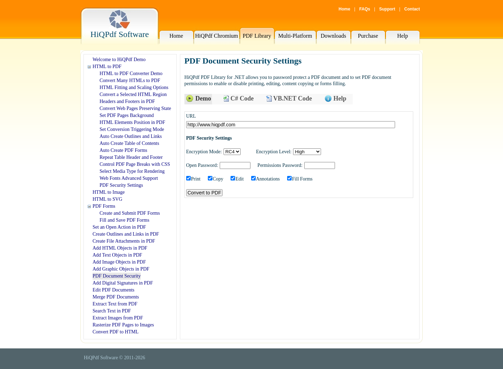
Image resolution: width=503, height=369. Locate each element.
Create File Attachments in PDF (124, 241)
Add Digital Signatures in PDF (123, 283)
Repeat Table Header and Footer (131, 157)
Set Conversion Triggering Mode (132, 129)
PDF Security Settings (121, 185)
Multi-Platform (295, 36)
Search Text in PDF (112, 310)
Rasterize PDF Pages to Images (123, 324)
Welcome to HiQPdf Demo (119, 59)
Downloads (333, 36)
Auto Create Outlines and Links (131, 136)
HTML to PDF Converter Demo (131, 73)
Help (402, 36)
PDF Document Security (117, 276)
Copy (218, 179)
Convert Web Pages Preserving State (135, 108)
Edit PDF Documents (113, 290)
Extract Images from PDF (118, 317)
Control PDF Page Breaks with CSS (135, 164)
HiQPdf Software (119, 34)
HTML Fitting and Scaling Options (134, 87)
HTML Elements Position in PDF (132, 122)
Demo (198, 98)
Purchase (368, 36)
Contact (412, 9)
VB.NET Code (289, 98)
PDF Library (257, 36)
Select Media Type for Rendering (132, 171)
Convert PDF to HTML (116, 331)
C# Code (239, 98)
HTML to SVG (107, 199)
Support (387, 9)
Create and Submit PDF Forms (130, 213)
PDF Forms (104, 206)
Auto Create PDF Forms (123, 150)
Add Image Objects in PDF (119, 262)
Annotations (268, 179)
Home (344, 9)
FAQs (364, 9)
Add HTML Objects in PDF (120, 248)
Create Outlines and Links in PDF (126, 234)
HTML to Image (109, 192)
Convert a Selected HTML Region (133, 94)
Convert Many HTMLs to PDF (130, 80)
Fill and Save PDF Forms (124, 220)
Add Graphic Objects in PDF (121, 269)
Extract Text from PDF (115, 304)
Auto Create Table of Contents (129, 143)
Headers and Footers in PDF (127, 101)
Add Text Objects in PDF (117, 255)
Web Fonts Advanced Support (129, 178)
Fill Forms (302, 179)
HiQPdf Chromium (216, 36)
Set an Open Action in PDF (119, 227)
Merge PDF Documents (116, 297)
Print (196, 179)
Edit (239, 179)
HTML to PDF (107, 66)
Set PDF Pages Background (127, 115)
